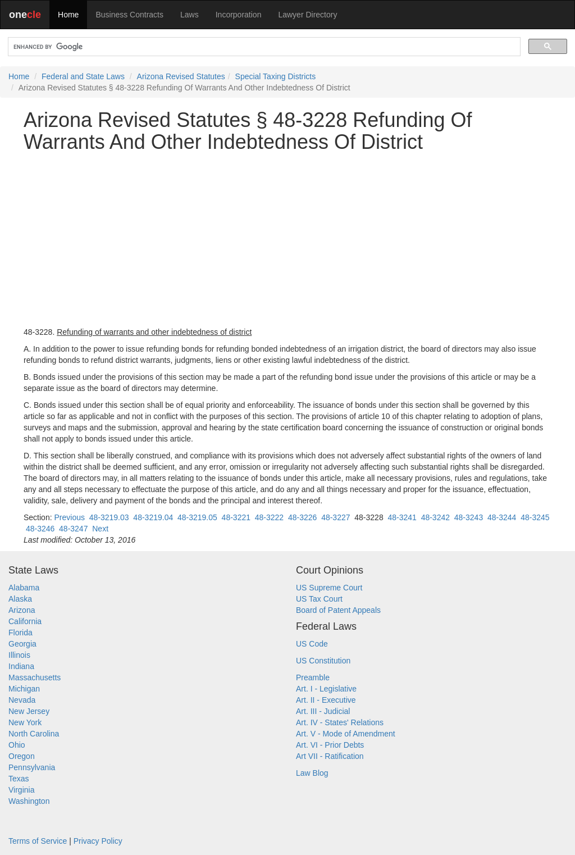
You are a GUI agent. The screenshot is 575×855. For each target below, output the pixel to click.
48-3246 (40, 528)
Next (100, 528)
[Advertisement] (287, 240)
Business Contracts (129, 14)
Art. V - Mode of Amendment (345, 733)
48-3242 (435, 517)
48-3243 (468, 517)
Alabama (23, 587)
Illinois (19, 655)
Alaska (20, 598)
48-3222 (269, 517)
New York (25, 722)
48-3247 (73, 528)
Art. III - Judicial (323, 711)
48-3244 (501, 517)
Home (68, 14)
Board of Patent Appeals (338, 610)
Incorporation (239, 14)
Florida (20, 632)
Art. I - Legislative (326, 688)
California (25, 621)
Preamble (313, 677)
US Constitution (323, 660)
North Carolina (33, 733)
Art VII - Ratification (330, 756)
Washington (28, 801)
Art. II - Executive (326, 699)
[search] (263, 46)
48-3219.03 (109, 517)
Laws (189, 14)
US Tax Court (319, 598)
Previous (69, 517)
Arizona (21, 610)
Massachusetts (34, 677)
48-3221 (236, 517)
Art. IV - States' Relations (340, 722)
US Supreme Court (329, 587)
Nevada (21, 699)
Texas (18, 778)
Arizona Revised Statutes (181, 76)
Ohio (16, 744)
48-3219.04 (153, 517)
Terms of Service (37, 840)
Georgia (22, 643)
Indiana (21, 666)
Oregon (21, 756)
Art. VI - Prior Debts (330, 744)
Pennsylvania (31, 767)
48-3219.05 (197, 517)
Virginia (21, 789)
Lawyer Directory (307, 14)
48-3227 (335, 517)
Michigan (24, 688)
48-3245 (535, 517)
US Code (312, 643)
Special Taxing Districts (275, 76)
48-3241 (401, 517)
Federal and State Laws (83, 76)
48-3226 (302, 517)
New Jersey (28, 711)
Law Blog (312, 772)
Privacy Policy (98, 840)
